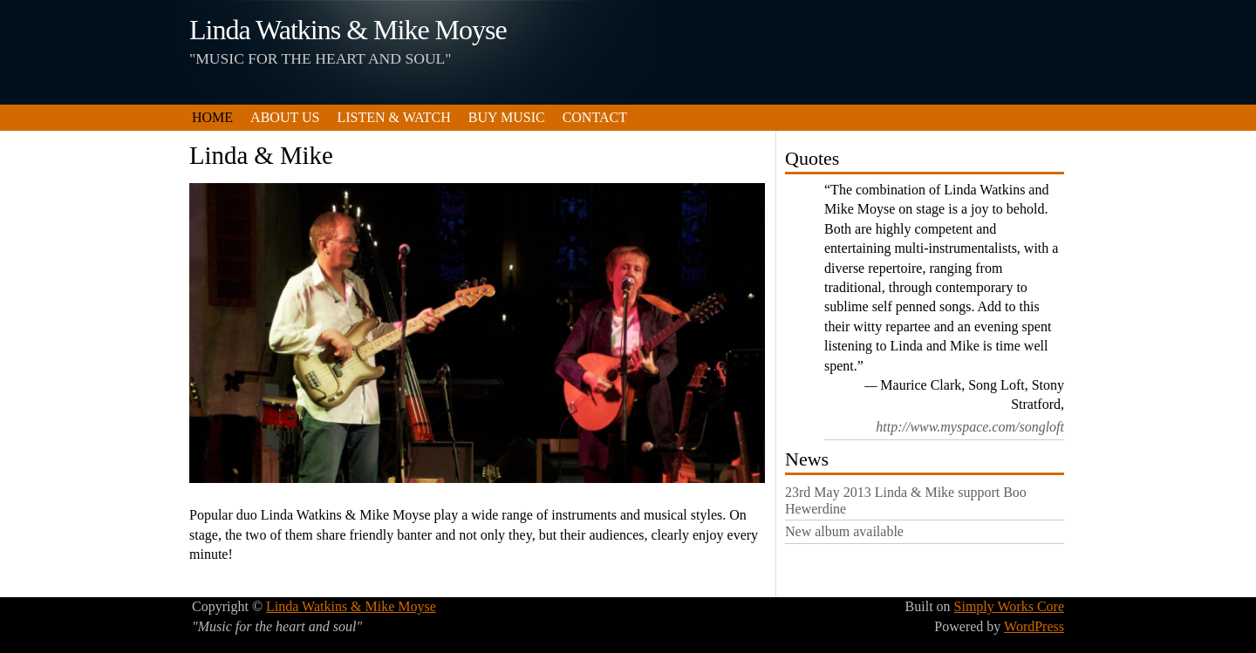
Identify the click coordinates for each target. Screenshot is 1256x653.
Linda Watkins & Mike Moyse (348, 29)
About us (284, 117)
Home (212, 117)
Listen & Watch (393, 117)
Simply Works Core (1009, 606)
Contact (595, 117)
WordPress (1034, 626)
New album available (844, 531)
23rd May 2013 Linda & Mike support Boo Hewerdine (906, 500)
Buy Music (506, 117)
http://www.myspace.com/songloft (970, 426)
